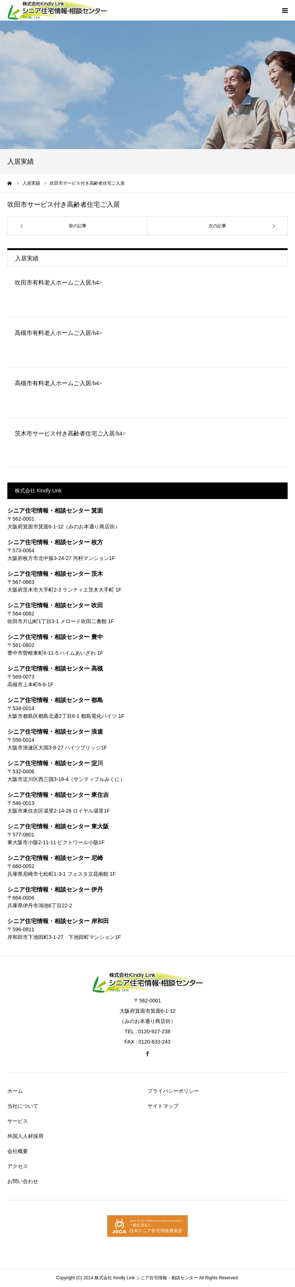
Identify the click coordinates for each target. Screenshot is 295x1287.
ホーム (15, 1091)
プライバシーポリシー (173, 1091)
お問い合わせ (22, 1181)
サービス (17, 1121)
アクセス (17, 1166)
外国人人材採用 (25, 1136)
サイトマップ (163, 1106)
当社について (22, 1106)
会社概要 (17, 1151)
